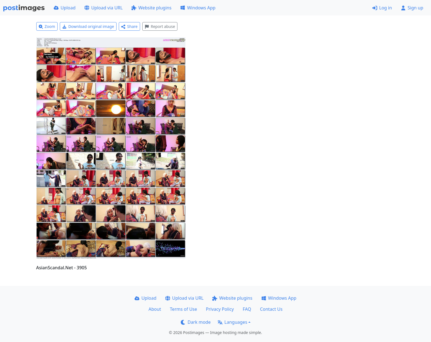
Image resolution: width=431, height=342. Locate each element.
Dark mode (196, 322)
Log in (382, 8)
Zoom (47, 26)
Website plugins (151, 8)
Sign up (412, 8)
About (154, 309)
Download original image (88, 26)
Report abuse (160, 26)
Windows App (197, 8)
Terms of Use (183, 309)
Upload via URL (103, 8)
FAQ (247, 309)
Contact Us (271, 309)
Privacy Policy (220, 309)
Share (129, 26)
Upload (65, 8)
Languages (232, 322)
